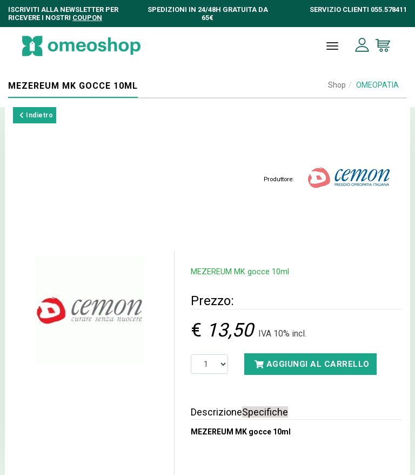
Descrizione (216, 412)
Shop (337, 85)
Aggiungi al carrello (312, 364)
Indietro (36, 115)
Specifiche (265, 412)
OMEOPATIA (377, 85)
